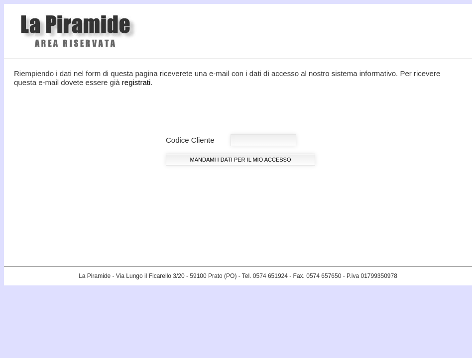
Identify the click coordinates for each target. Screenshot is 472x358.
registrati (136, 82)
